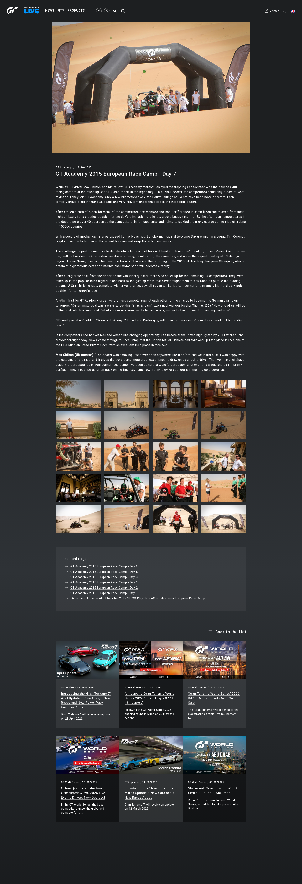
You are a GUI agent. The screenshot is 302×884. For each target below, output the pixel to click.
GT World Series (134, 687)
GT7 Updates (68, 687)
